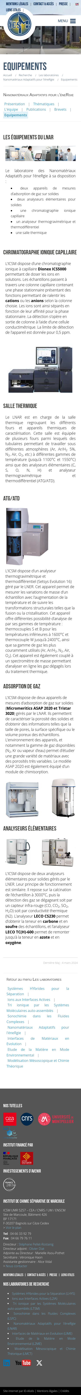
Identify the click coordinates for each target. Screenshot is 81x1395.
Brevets (60, 109)
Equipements (15, 115)
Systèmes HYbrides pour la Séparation (37, 991)
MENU (63, 20)
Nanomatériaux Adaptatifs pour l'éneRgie (37, 1030)
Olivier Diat (36, 1249)
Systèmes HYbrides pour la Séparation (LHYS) (43, 1293)
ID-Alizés (29, 1391)
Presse (63, 4)
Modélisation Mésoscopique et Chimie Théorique (37, 1063)
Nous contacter (16, 1266)
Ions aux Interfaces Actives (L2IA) (34, 1298)
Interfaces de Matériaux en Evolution (37, 1041)
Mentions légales (17, 4)
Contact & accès (43, 4)
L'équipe (11, 109)
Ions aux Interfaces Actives (29, 999)
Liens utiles (13, 10)
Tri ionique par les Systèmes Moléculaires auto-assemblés (37, 1008)
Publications (36, 109)
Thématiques (43, 104)
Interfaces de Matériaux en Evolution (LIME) (42, 1333)
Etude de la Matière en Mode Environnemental (37, 1052)
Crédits (64, 1391)
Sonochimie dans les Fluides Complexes (37, 1019)
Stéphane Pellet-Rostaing (36, 1244)
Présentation (14, 104)
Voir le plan (13, 1228)
